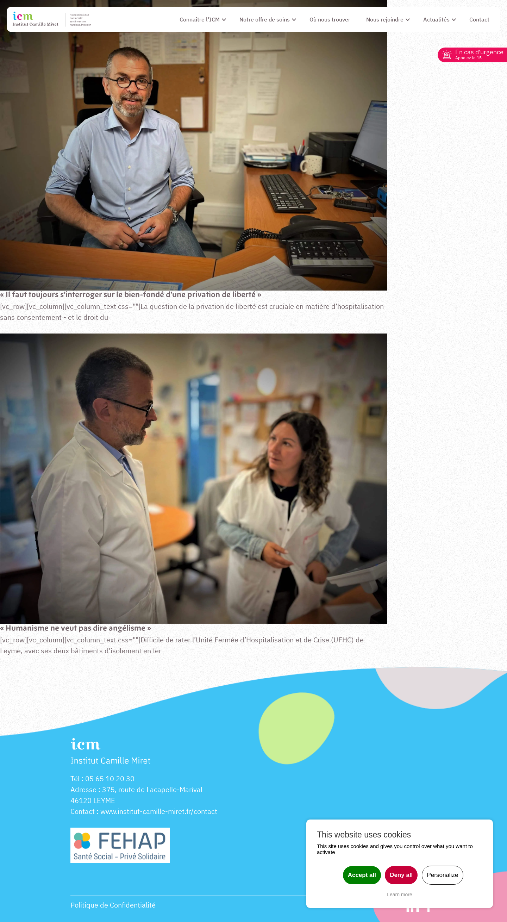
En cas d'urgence (479, 54)
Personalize (442, 875)
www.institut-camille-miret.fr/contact (158, 811)
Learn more (399, 894)
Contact (82, 811)
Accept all (362, 875)
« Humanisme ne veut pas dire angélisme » (75, 629)
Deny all (401, 875)
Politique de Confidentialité (113, 905)
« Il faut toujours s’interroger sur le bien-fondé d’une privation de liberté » (130, 295)
